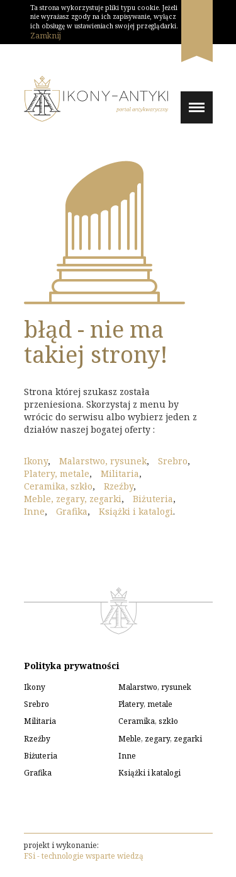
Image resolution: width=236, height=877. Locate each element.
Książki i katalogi (136, 511)
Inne (34, 511)
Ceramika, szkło (58, 486)
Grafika (71, 511)
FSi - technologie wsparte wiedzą (83, 856)
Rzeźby (118, 486)
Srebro (173, 461)
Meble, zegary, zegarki (72, 499)
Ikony (36, 461)
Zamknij (45, 35)
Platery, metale (56, 473)
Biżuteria (153, 499)
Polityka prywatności (72, 666)
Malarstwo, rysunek (103, 461)
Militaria (120, 473)
